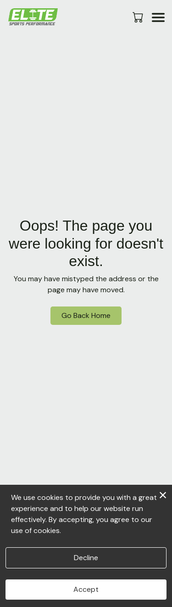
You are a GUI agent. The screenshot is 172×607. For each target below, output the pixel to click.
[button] (138, 17)
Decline (86, 557)
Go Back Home (86, 315)
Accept (86, 589)
